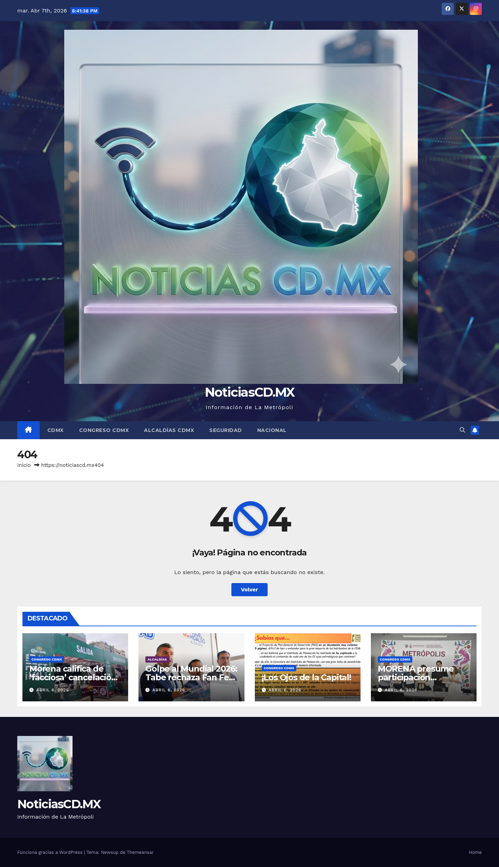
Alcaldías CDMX (169, 430)
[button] (462, 430)
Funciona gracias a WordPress (50, 852)
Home (475, 852)
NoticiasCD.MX (250, 392)
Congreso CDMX (104, 430)
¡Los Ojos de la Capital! (306, 677)
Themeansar (140, 852)
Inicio (24, 465)
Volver (249, 589)
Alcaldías (157, 659)
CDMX (55, 430)
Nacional (272, 430)
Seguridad (225, 430)
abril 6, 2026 (52, 690)
